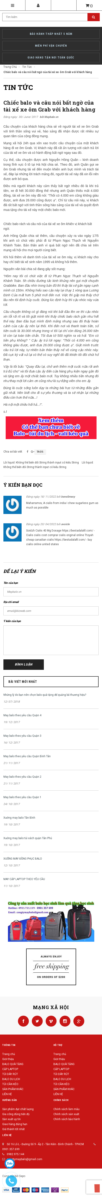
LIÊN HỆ (7, 1094)
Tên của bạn (10, 583)
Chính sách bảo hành (66, 1119)
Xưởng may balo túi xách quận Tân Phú (27, 838)
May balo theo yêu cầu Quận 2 (22, 776)
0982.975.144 (15, 1154)
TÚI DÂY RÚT (10, 1074)
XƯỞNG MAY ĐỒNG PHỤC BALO (22, 858)
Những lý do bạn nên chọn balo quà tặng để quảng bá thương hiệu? (44, 694)
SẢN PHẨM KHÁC (12, 1089)
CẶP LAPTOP (10, 1069)
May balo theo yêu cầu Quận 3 (22, 735)
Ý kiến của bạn (12, 621)
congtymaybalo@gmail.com (24, 1159)
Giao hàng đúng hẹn (14, 1124)
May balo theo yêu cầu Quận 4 (22, 715)
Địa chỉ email (11, 602)
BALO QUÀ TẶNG (12, 1064)
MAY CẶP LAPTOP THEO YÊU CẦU (24, 879)
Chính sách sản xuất (66, 1114)
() (89, 6)
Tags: (40, 451)
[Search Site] (51, 17)
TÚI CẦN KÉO (10, 1084)
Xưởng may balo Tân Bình (19, 817)
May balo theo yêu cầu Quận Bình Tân (27, 756)
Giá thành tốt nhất (13, 1129)
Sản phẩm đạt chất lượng (18, 1109)
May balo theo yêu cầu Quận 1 (22, 797)
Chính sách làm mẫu (66, 1109)
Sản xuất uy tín (11, 1119)
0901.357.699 (11, 1149)
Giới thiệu (8, 1059)
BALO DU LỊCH (11, 1079)
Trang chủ (8, 1054)
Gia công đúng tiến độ (16, 1114)
